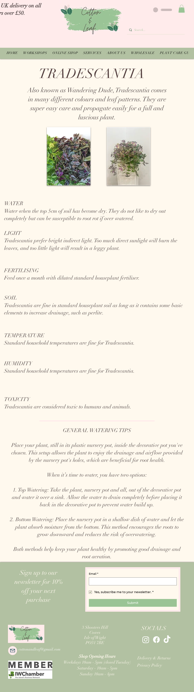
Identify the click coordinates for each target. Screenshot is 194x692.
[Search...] (155, 30)
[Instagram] (145, 639)
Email (93, 574)
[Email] (131, 581)
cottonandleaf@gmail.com (39, 649)
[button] (181, 9)
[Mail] (12, 650)
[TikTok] (167, 639)
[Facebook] (156, 639)
